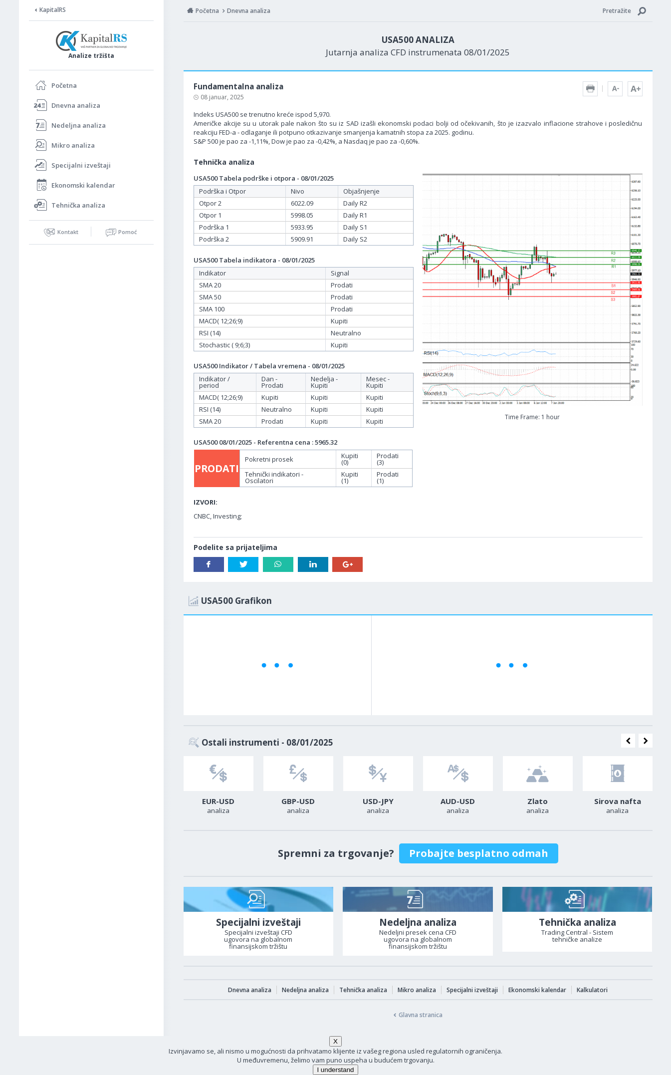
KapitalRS (52, 9)
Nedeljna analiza (78, 125)
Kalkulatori (592, 990)
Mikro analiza (73, 145)
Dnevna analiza (75, 105)
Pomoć (127, 232)
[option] (218, 788)
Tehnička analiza (78, 205)
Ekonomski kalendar (83, 185)
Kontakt (67, 232)
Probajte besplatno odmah (478, 853)
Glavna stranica (421, 1015)
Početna (64, 85)
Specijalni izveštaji (81, 165)
